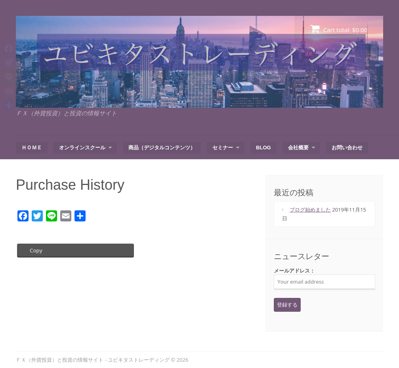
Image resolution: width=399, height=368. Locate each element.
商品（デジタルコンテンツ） (161, 148)
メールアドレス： (324, 278)
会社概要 (298, 148)
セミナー (222, 148)
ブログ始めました (310, 209)
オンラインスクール (82, 148)
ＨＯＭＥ (31, 148)
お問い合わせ (347, 148)
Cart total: (338, 29)
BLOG (263, 148)
